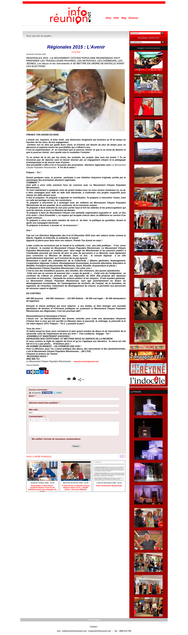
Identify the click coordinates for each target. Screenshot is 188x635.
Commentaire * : (37, 416)
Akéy (109, 18)
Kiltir (117, 18)
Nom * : (32, 396)
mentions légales (94, 619)
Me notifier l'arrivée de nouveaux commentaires (56, 439)
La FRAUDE (135, 392)
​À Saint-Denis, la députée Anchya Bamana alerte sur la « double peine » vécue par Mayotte (75, 488)
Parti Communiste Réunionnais (109, 486)
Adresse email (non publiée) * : (44, 403)
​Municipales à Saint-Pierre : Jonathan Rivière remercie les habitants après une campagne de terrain (42, 488)
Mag (124, 18)
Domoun (133, 18)
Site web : (34, 409)
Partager (81, 379)
